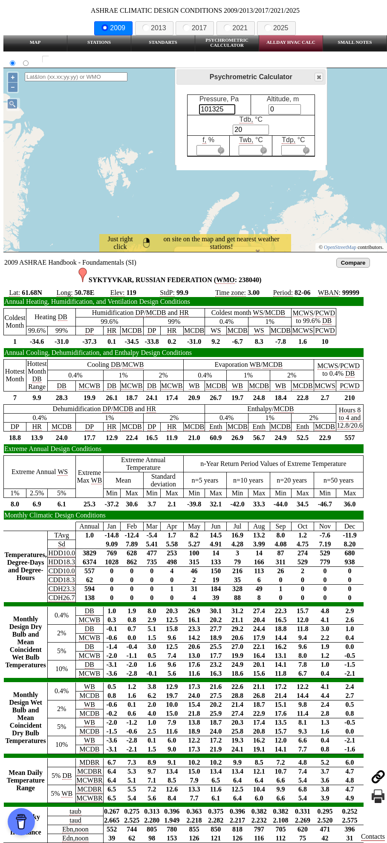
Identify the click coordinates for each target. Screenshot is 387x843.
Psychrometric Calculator (226, 42)
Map (35, 42)
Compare (353, 263)
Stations (99, 42)
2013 (154, 27)
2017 (195, 27)
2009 (113, 27)
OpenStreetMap (340, 247)
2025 (276, 27)
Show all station (70, 59)
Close (318, 77)
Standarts (163, 42)
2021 (236, 27)
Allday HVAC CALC (290, 42)
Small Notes (355, 42)
